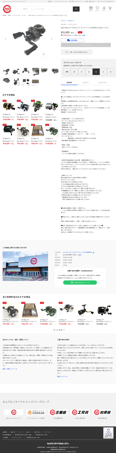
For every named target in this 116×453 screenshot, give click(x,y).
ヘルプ (20, 432)
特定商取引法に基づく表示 (33, 437)
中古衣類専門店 (58, 414)
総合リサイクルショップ (14, 414)
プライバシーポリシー (17, 437)
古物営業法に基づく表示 (41, 434)
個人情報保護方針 (7, 434)
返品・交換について (10, 368)
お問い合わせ (37, 432)
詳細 (83, 35)
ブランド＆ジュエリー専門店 (36, 414)
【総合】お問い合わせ (90, 1)
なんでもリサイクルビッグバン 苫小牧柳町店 (78, 252)
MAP (80, 255)
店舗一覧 (13, 432)
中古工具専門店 (80, 414)
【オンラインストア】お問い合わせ (105, 1)
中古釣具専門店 (102, 414)
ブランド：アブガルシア (67, 21)
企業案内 (50, 1)
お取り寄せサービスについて (75, 1)
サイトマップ (47, 432)
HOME (5, 15)
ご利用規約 (5, 437)
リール (24, 15)
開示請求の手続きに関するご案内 (23, 434)
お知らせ (28, 432)
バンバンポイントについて (60, 1)
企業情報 (5, 432)
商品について (62, 375)
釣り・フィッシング (14, 15)
